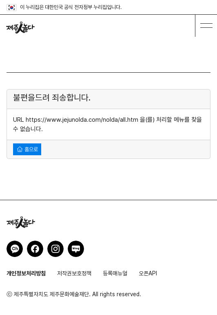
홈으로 (27, 149)
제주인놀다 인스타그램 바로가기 (55, 249)
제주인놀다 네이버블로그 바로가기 (76, 249)
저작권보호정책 (74, 273)
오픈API (148, 273)
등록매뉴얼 (115, 273)
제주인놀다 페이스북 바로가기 (35, 249)
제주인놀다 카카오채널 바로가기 (15, 249)
